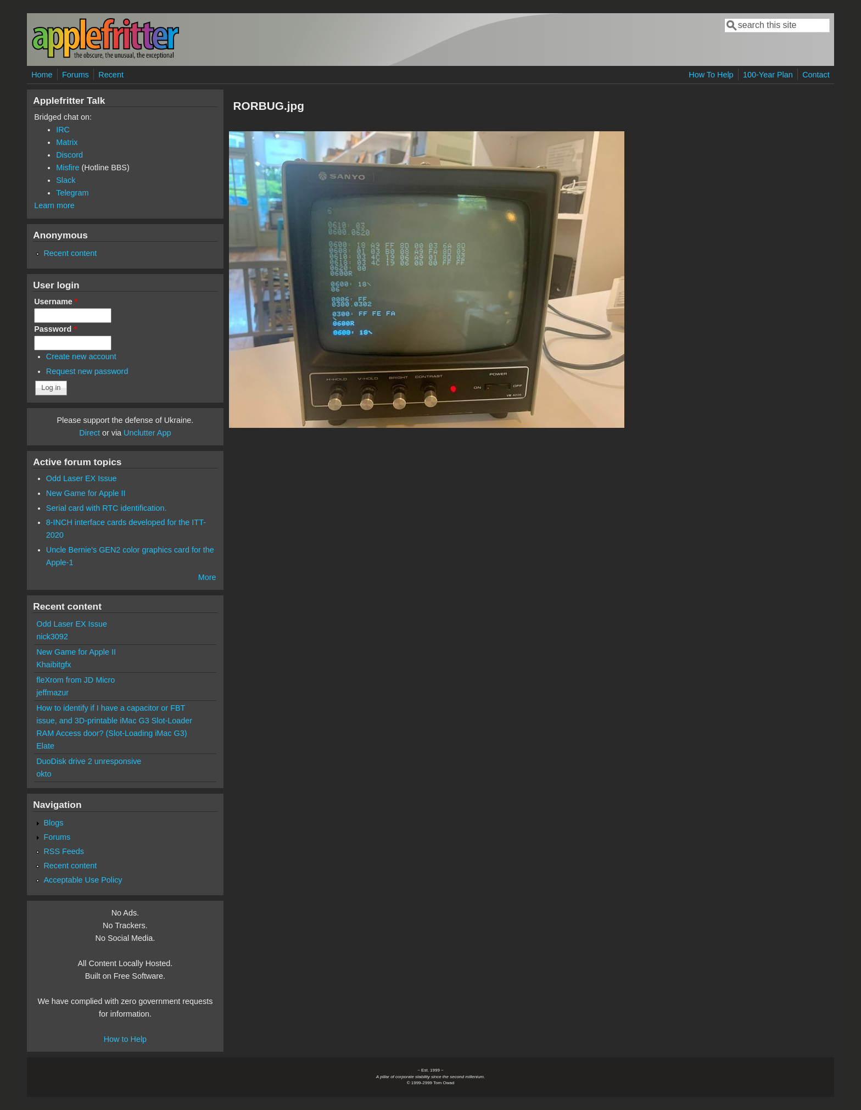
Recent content (70, 253)
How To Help (711, 74)
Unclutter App (147, 432)
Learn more (54, 205)
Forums (75, 74)
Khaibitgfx (53, 664)
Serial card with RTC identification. (106, 508)
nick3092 (52, 636)
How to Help (125, 1039)
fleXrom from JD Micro (75, 680)
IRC (63, 129)
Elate (45, 745)
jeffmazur (52, 692)
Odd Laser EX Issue (81, 478)
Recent (111, 74)
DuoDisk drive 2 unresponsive (88, 761)
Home (41, 74)
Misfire (67, 167)
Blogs (53, 822)
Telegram (72, 192)
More (207, 577)
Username (55, 301)
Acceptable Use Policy (82, 879)
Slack (65, 180)
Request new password (87, 371)
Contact (816, 74)
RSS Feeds (63, 851)
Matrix (66, 142)
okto (43, 773)
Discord (69, 154)
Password (55, 329)
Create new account (81, 356)
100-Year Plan (768, 74)
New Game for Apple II (86, 493)
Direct (89, 432)
